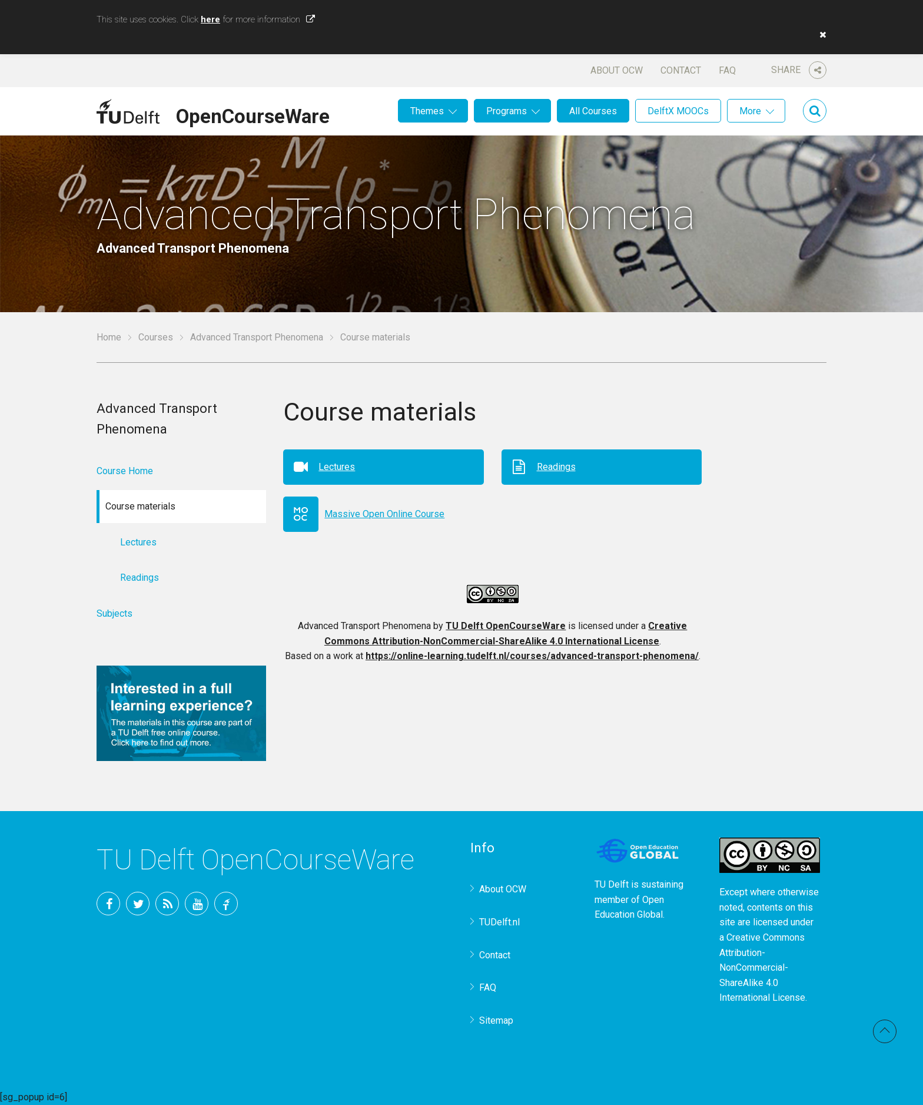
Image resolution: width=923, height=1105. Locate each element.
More (750, 111)
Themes (427, 111)
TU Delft (226, 903)
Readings (556, 466)
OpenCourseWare (253, 114)
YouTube (196, 903)
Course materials (375, 337)
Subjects (114, 613)
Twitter (138, 903)
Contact (680, 70)
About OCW (616, 70)
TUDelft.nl (499, 922)
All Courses (593, 111)
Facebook (108, 903)
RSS (167, 903)
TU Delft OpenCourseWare (506, 625)
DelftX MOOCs (678, 111)
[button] (820, 34)
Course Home (125, 471)
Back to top (885, 1031)
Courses (155, 337)
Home (109, 337)
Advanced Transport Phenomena (256, 337)
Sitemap (496, 1020)
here (210, 19)
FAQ (727, 70)
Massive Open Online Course (384, 514)
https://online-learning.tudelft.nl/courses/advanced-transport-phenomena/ (532, 655)
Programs (506, 111)
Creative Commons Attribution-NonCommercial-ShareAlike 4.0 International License (762, 967)
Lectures (336, 466)
